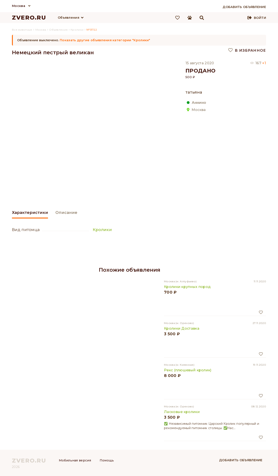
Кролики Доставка (181, 328)
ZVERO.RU (29, 17)
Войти (260, 18)
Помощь (107, 460)
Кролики (102, 229)
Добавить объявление (241, 460)
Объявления (68, 18)
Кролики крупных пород (187, 287)
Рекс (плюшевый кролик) (188, 370)
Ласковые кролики (182, 412)
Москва (18, 6)
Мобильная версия (75, 460)
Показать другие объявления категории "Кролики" (105, 40)
